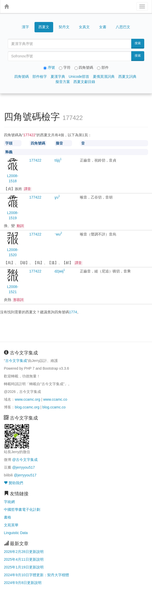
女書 (102, 27)
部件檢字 (39, 76)
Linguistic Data (16, 533)
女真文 (84, 27)
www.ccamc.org (27, 399)
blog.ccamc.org (27, 407)
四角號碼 (21, 76)
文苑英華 (11, 525)
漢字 (25, 27)
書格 (7, 517)
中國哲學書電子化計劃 (22, 509)
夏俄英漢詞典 (104, 76)
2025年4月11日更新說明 (24, 559)
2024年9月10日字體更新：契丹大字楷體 (36, 575)
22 (35, 160)
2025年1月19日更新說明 (24, 567)
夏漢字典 (58, 76)
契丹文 (64, 27)
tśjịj (57, 160)
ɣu (57, 197)
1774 (73, 312)
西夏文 (43, 27)
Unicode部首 (79, 76)
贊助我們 (13, 483)
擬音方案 (63, 82)
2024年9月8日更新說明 (23, 583)
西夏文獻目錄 (84, 82)
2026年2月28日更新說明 (24, 552)
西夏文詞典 (127, 76)
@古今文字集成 (25, 460)
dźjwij (59, 271)
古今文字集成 (16, 361)
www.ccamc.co (55, 399)
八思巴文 (123, 27)
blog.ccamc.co (53, 407)
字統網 (9, 502)
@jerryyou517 (23, 467)
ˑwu (58, 234)
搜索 (138, 43)
